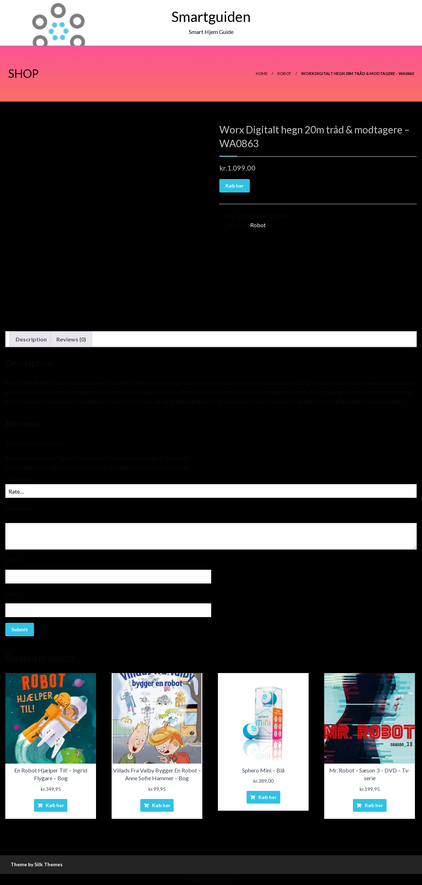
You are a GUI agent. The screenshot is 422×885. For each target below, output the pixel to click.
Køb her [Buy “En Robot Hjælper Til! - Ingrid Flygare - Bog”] (55, 805)
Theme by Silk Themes (37, 864)
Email (12, 594)
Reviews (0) (71, 339)
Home (262, 73)
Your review (20, 508)
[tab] (31, 339)
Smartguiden (211, 16)
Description (31, 339)
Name (13, 560)
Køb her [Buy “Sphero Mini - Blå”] (267, 797)
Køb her (234, 186)
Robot (284, 73)
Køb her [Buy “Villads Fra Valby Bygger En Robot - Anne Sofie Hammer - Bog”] (161, 805)
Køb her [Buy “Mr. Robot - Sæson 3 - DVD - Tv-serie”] (374, 805)
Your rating (19, 480)
